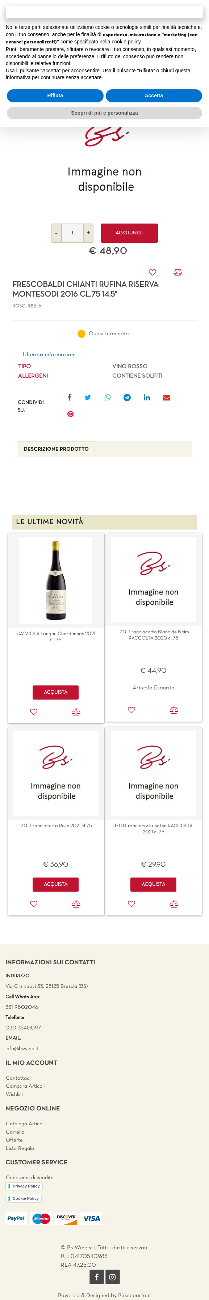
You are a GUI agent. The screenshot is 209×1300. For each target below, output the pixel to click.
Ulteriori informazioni (49, 354)
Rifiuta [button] (55, 95)
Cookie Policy (26, 1198)
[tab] (56, 449)
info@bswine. (20, 1048)
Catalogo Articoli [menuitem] (25, 1123)
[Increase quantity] (88, 233)
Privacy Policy (26, 1186)
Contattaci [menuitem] (18, 1078)
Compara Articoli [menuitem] (25, 1086)
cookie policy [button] (126, 41)
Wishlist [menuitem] (14, 1094)
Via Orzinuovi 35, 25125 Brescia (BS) (46, 986)
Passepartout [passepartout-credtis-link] (134, 1295)
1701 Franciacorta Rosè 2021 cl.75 (55, 826)
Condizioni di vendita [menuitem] (30, 1177)
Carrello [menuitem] (15, 1132)
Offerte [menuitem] (14, 1140)
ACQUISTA (55, 692)
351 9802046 (21, 1007)
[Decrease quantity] (56, 233)
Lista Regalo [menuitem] (20, 1148)
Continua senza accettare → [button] (104, 11)
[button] (104, 153)
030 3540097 (23, 1028)
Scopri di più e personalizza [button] (104, 113)
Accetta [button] (154, 95)
